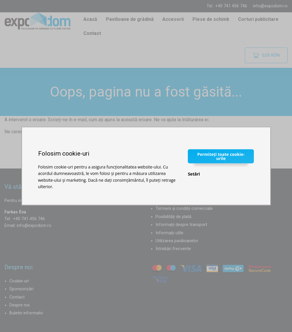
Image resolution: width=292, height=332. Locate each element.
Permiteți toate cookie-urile (220, 156)
